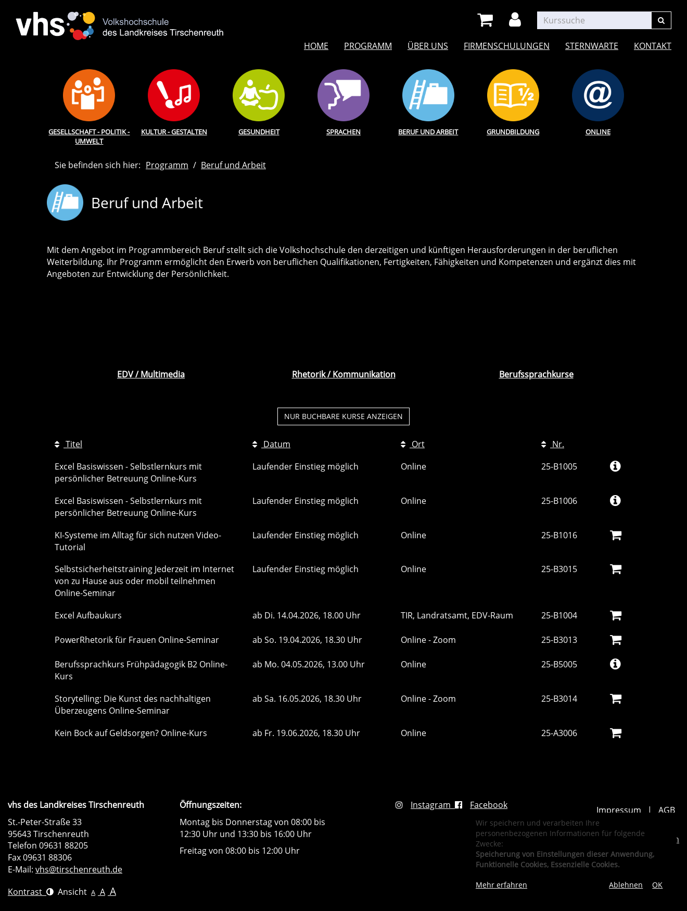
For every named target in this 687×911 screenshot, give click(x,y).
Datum (271, 444)
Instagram (425, 805)
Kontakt (652, 46)
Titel (68, 444)
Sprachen (343, 131)
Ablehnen (626, 885)
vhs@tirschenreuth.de (78, 869)
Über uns (428, 46)
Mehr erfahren (501, 885)
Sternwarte (591, 46)
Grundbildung (513, 131)
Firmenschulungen (507, 46)
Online (598, 131)
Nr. (552, 444)
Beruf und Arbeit (428, 131)
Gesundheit (258, 131)
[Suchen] (661, 20)
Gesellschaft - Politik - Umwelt (89, 136)
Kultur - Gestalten (174, 131)
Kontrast (31, 891)
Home (316, 46)
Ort (413, 444)
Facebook (481, 805)
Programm (368, 46)
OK (657, 885)
